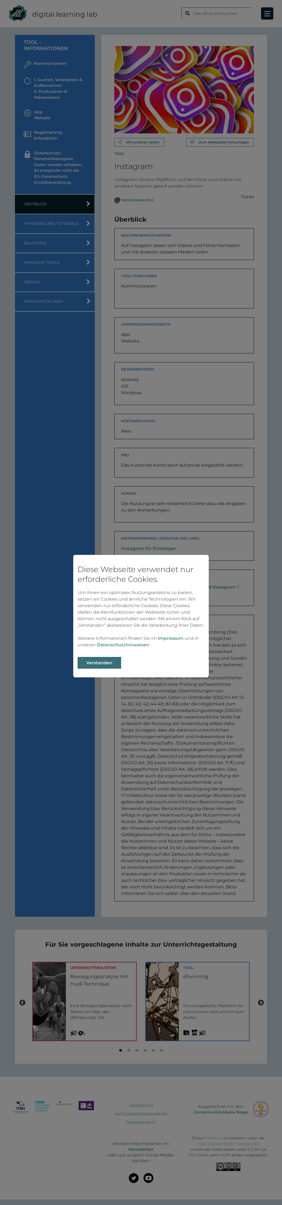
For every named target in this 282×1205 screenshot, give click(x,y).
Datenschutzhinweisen (123, 644)
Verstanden (99, 662)
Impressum (170, 638)
